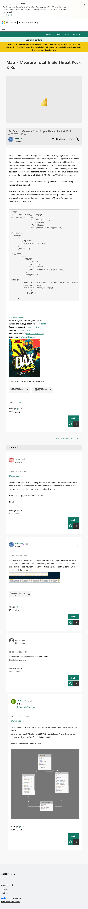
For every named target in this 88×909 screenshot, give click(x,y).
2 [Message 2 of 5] (17, 668)
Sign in (58, 34)
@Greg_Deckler (15, 476)
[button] (77, 152)
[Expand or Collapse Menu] (3, 28)
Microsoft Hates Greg (35, 333)
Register (49, 34)
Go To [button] (75, 34)
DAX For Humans (28, 337)
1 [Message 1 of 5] (17, 408)
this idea (42, 323)
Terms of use (6, 889)
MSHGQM (26, 330)
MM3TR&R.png (41, 389)
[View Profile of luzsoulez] (19, 543)
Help (67, 34)
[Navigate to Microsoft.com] (9, 22)
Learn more (7, 14)
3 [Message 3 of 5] (19, 826)
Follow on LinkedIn (17, 317)
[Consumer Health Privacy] (44, 901)
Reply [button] (73, 418)
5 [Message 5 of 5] (17, 510)
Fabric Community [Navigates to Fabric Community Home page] (28, 22)
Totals (19, 402)
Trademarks (5, 893)
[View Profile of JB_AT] (17, 459)
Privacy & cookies (7, 885)
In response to (26, 707)
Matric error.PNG (18, 593)
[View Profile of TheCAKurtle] (22, 700)
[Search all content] (54, 39)
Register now (50, 50)
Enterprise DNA (33, 327)
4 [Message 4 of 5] (17, 606)
